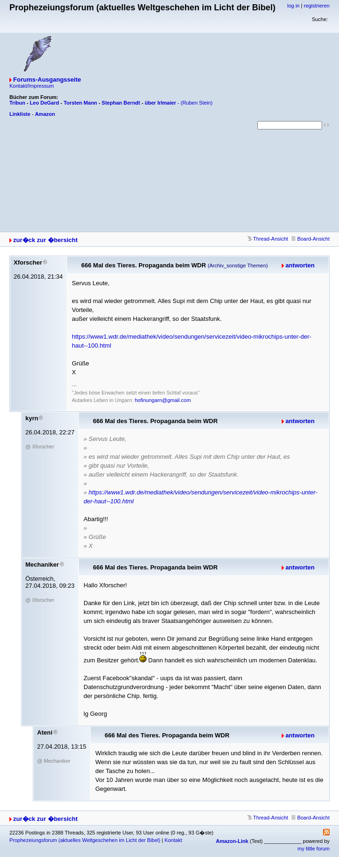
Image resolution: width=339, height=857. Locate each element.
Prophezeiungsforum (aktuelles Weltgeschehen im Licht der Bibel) (84, 840)
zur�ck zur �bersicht (45, 239)
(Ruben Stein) (197, 103)
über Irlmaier (160, 103)
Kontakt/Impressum (31, 86)
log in (293, 5)
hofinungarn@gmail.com (163, 400)
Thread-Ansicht (267, 239)
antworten (300, 265)
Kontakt (173, 840)
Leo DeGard (44, 103)
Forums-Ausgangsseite (47, 79)
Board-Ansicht (311, 239)
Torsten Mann (80, 103)
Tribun (17, 103)
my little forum (314, 848)
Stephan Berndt (121, 103)
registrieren (317, 5)
